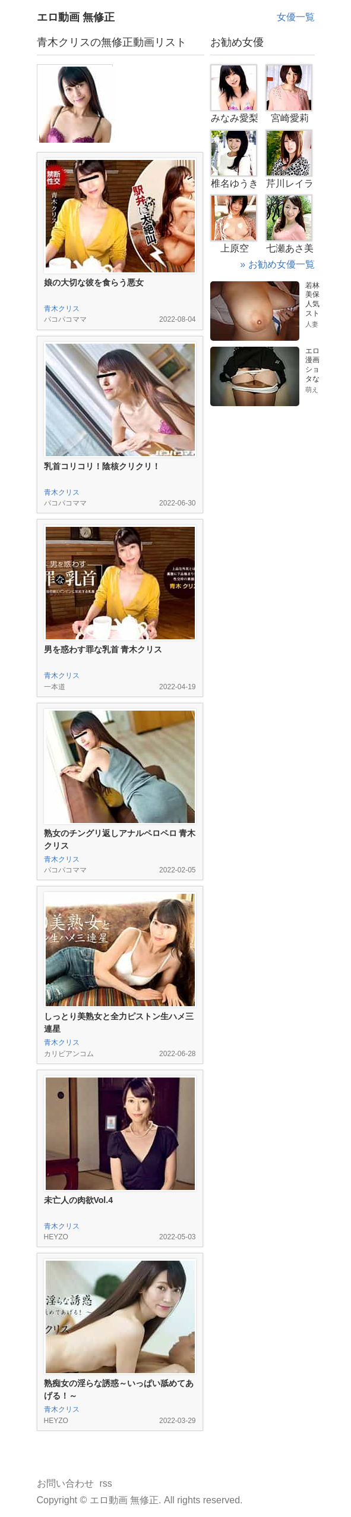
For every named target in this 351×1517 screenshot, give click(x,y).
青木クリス (62, 308)
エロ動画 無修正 (76, 17)
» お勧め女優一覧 (277, 264)
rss (106, 1483)
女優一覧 (296, 17)
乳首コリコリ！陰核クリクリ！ (102, 466)
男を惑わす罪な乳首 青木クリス (103, 649)
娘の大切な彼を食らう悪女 (94, 282)
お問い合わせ (65, 1483)
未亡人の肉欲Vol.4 (78, 1200)
